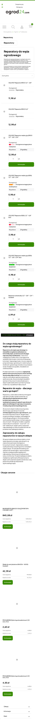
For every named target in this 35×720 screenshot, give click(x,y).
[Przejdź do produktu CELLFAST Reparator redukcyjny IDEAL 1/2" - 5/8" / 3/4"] (4, 191)
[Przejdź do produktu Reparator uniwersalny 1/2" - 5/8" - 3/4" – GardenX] (4, 311)
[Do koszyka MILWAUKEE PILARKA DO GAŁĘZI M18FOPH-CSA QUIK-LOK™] (8, 526)
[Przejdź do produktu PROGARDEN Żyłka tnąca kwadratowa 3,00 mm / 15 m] (17, 661)
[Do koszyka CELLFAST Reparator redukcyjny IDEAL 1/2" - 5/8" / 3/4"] (21, 204)
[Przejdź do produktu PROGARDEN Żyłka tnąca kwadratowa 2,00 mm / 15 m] (17, 606)
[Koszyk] (30, 25)
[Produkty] (4, 26)
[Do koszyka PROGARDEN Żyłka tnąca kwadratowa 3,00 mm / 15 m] (8, 694)
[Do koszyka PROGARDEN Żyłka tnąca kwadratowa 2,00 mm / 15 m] (8, 638)
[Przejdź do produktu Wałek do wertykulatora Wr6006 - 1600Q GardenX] (17, 550)
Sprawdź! (29, 335)
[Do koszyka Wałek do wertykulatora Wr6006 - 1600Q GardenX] (8, 582)
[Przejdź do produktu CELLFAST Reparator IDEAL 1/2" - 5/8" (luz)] (4, 231)
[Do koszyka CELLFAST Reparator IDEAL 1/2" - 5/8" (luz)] (21, 244)
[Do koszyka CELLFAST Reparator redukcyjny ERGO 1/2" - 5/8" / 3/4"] (21, 164)
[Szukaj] (13, 26)
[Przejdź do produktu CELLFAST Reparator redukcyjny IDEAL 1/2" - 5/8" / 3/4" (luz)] (4, 271)
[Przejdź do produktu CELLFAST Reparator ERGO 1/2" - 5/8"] (4, 91)
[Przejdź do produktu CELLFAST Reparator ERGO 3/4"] (4, 117)
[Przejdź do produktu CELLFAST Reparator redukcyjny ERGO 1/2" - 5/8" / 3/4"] (4, 151)
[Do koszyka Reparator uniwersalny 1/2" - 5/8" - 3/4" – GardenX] (21, 324)
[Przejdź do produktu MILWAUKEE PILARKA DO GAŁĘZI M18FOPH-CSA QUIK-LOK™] (17, 494)
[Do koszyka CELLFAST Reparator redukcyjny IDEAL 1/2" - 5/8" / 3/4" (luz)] (21, 284)
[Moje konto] (22, 26)
